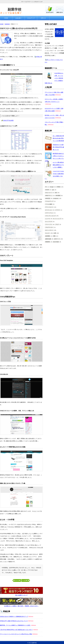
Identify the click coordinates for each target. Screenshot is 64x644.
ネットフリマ (48, 221)
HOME (6, 18)
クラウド (57, 210)
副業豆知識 (48, 239)
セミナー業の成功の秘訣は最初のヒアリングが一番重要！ (58, 165)
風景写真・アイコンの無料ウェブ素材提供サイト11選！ (15, 625)
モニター (47, 233)
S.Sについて (48, 192)
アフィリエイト (49, 207)
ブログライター (49, 227)
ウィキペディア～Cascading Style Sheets (13, 217)
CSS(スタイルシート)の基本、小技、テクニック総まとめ (17, 410)
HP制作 (58, 186)
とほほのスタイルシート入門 (8, 126)
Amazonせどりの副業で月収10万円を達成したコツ (58, 147)
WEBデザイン (48, 195)
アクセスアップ (49, 201)
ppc (53, 189)
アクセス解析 (48, 204)
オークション (48, 210)
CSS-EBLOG (4, 374)
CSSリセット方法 (5, 301)
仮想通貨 (47, 236)
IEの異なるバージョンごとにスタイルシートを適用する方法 (18, 338)
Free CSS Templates (6, 260)
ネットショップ (57, 218)
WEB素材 (58, 195)
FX (46, 186)
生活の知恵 (56, 241)
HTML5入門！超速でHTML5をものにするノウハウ (14, 621)
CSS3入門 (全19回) (8, 120)
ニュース (47, 218)
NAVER (47, 189)
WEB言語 (7, 24)
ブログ (57, 224)
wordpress (55, 198)
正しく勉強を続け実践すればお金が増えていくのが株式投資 (58, 138)
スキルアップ (31, 18)
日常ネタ (43, 18)
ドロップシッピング (50, 215)
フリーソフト (48, 224)
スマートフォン (49, 213)
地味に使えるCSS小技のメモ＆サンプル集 (12, 483)
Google (51, 186)
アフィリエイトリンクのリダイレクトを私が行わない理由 (16, 634)
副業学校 (14, 9)
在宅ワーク (57, 239)
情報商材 (47, 241)
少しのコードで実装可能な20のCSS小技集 (12, 447)
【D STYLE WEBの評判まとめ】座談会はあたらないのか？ (16, 629)
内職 (54, 236)
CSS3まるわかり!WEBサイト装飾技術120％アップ (14, 616)
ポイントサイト (49, 230)
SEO (56, 192)
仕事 (55, 233)
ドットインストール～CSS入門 (9, 70)
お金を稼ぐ (18, 18)
